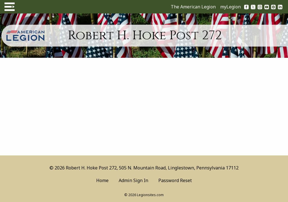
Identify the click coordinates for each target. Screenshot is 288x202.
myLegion (230, 7)
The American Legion (193, 7)
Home (102, 180)
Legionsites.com (150, 194)
